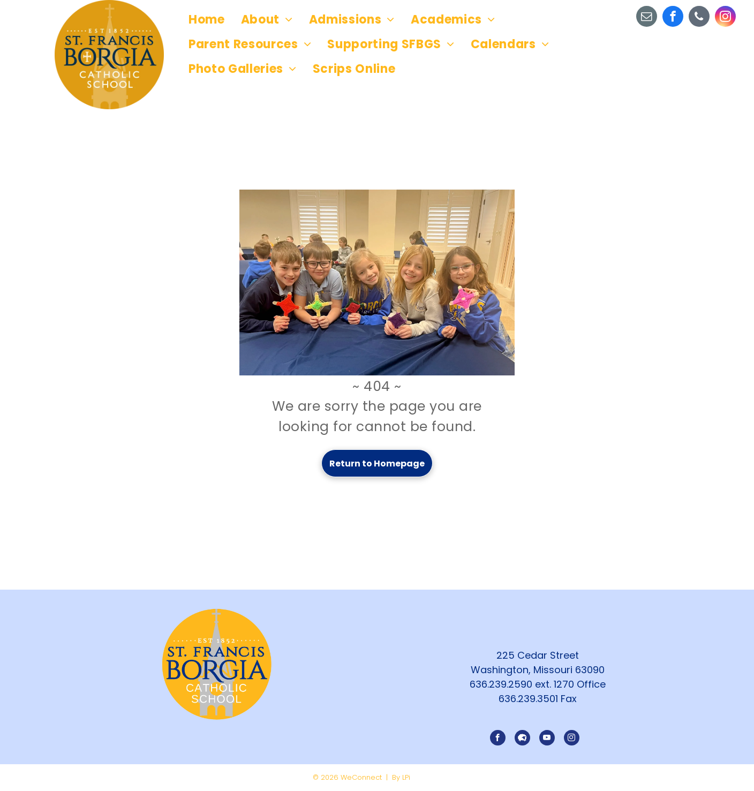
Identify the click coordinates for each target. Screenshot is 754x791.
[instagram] (725, 17)
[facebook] (672, 17)
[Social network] (522, 739)
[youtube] (547, 739)
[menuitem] (206, 19)
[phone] (699, 17)
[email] (646, 17)
